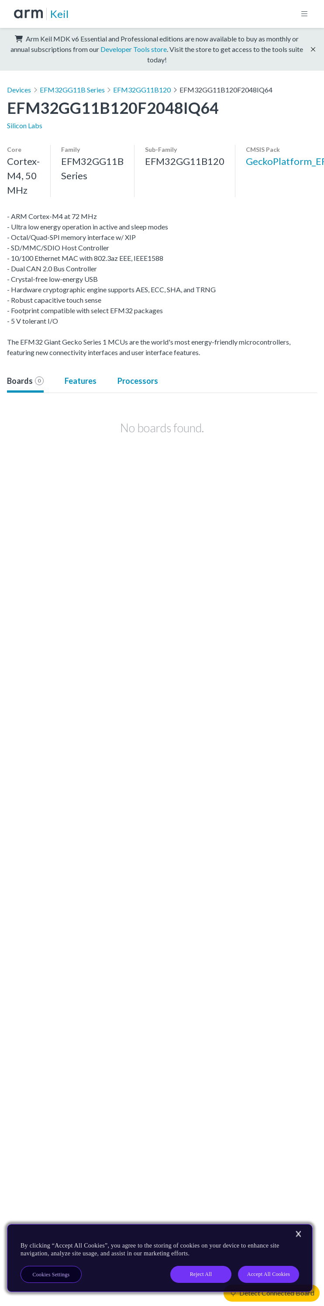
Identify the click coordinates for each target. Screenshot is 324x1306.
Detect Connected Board (272, 1293)
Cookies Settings (51, 1275)
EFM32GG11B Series (72, 89)
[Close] (298, 1234)
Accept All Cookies (268, 1274)
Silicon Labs (24, 125)
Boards (25, 381)
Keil (59, 13)
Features (81, 381)
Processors (137, 381)
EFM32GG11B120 (142, 89)
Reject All (201, 1274)
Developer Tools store (133, 49)
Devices (19, 89)
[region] (160, 1258)
